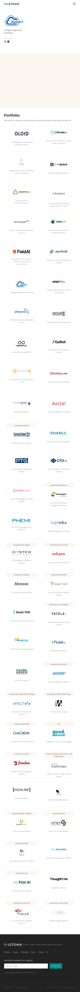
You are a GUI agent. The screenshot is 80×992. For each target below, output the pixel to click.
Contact (41, 952)
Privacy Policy (8, 987)
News (33, 952)
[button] (74, 3)
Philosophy (25, 952)
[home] (11, 4)
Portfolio (7, 952)
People (15, 952)
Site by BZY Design (21, 987)
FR (47, 952)
